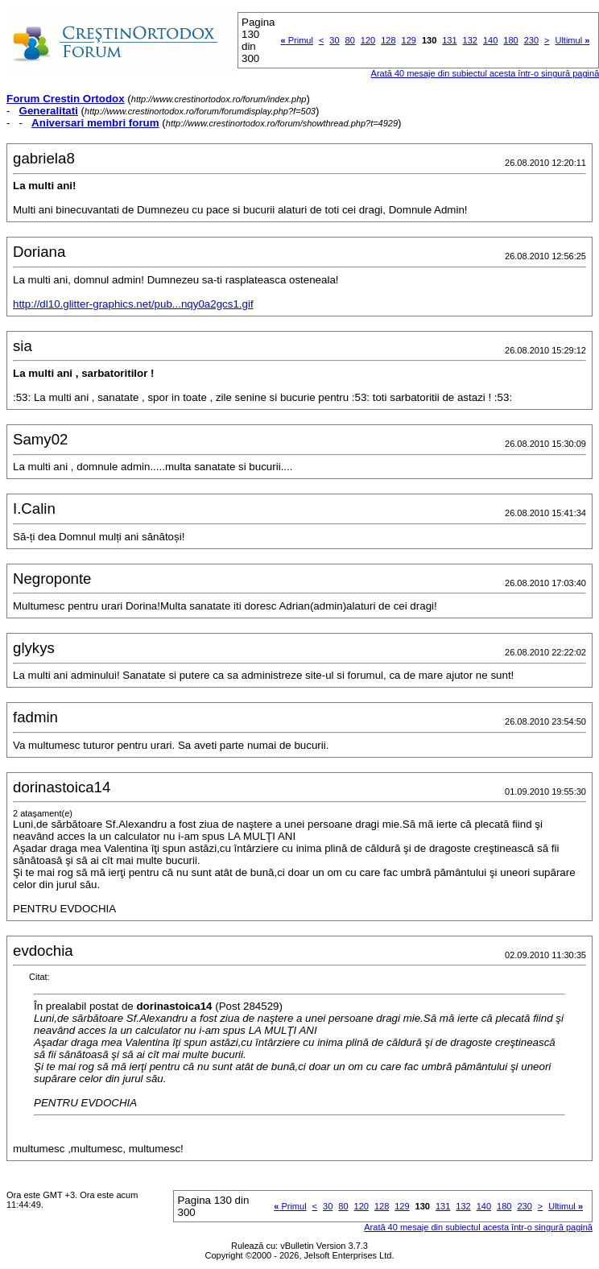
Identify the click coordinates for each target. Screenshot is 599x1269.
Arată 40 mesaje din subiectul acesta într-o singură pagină (478, 1227)
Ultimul (572, 40)
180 (510, 40)
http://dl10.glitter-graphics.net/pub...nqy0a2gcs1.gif (133, 304)
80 (350, 40)
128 (388, 40)
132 (470, 40)
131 (449, 40)
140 (490, 40)
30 (334, 40)
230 (531, 40)
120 (368, 40)
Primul (297, 40)
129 (409, 40)
